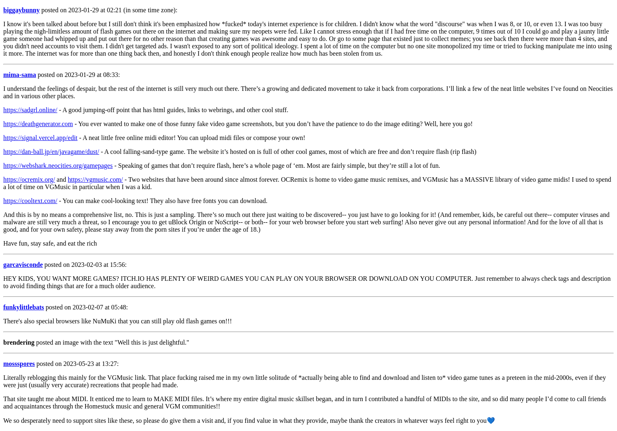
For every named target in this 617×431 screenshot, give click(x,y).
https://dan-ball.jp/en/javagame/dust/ (51, 151)
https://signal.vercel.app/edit (40, 137)
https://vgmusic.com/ (95, 179)
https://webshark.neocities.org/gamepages (58, 165)
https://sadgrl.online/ (30, 109)
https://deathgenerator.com (38, 123)
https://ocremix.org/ (29, 179)
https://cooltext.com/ (30, 200)
